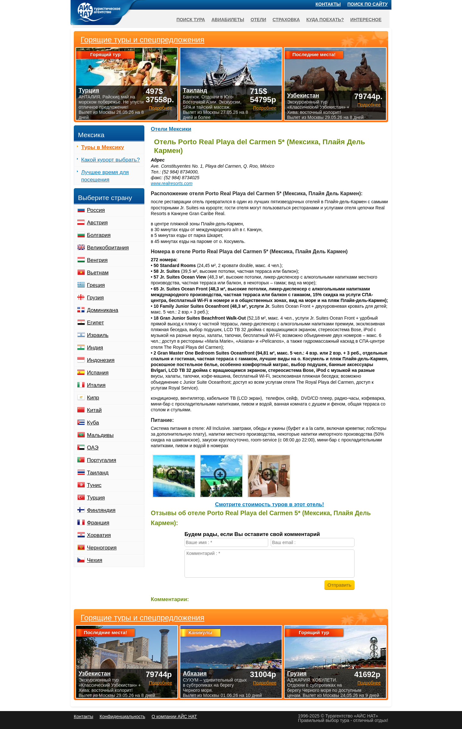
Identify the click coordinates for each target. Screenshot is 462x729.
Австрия (97, 223)
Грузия (95, 298)
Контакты (328, 4)
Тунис (94, 485)
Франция (98, 523)
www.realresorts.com (172, 183)
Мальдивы (100, 435)
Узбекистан (95, 673)
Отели (258, 19)
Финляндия (101, 510)
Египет (95, 323)
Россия (96, 210)
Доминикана (102, 310)
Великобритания (108, 248)
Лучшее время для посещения (105, 176)
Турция (96, 498)
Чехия (94, 560)
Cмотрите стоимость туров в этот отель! (269, 504)
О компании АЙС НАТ (174, 716)
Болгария (99, 235)
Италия (96, 385)
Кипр (93, 398)
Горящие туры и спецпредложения (142, 618)
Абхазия (195, 673)
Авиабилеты (227, 19)
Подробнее (160, 682)
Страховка (286, 19)
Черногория (102, 548)
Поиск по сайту (367, 4)
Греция (96, 285)
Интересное (365, 19)
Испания (97, 373)
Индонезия (101, 360)
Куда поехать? (325, 19)
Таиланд (97, 473)
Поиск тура (190, 19)
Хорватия (99, 535)
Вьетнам (97, 273)
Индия (95, 348)
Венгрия (97, 260)
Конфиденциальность (122, 716)
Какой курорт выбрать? (110, 160)
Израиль (97, 335)
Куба (93, 423)
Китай (94, 410)
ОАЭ (92, 448)
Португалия (101, 460)
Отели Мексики (171, 129)
